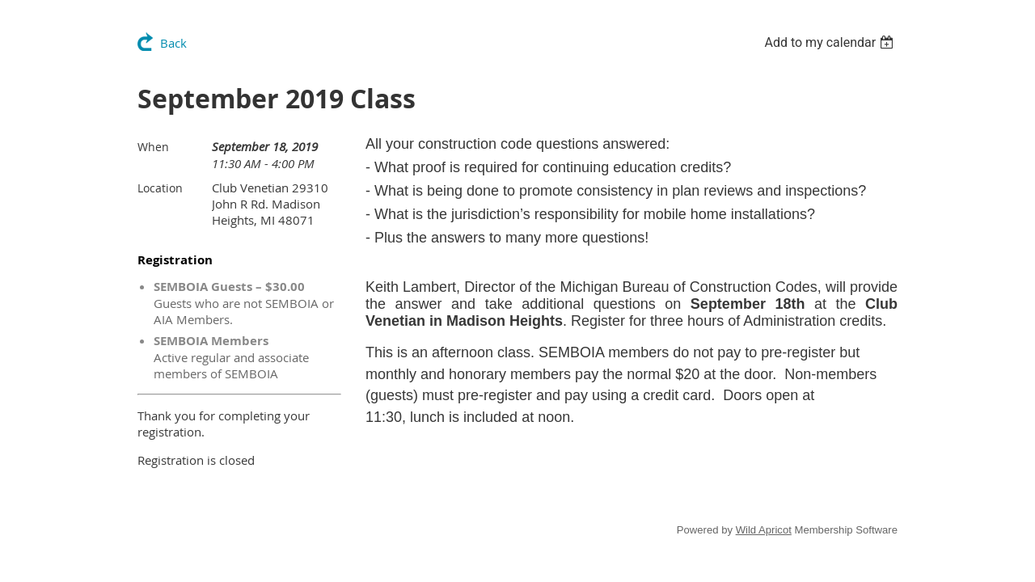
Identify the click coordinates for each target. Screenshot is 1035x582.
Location (160, 188)
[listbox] (831, 42)
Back (173, 43)
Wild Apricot (764, 530)
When (153, 146)
